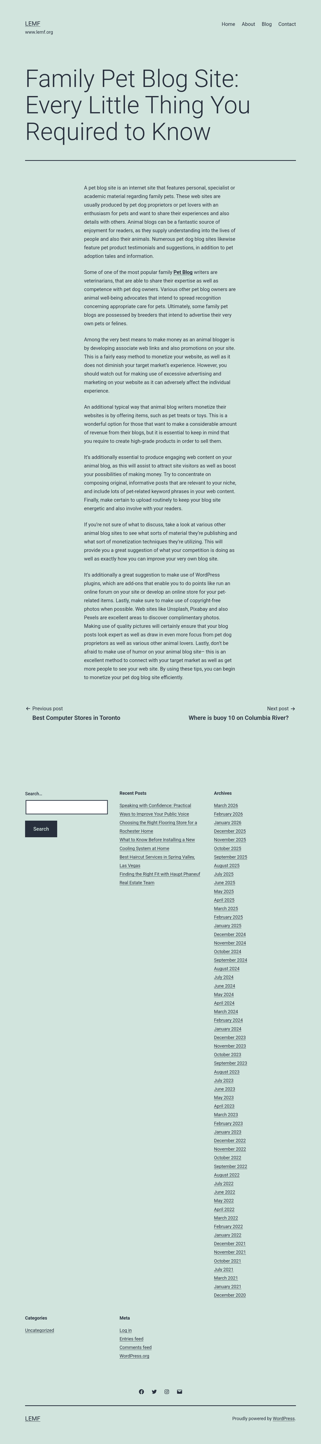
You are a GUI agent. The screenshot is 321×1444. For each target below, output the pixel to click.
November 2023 (230, 1046)
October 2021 (227, 1261)
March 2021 (226, 1278)
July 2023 (223, 1080)
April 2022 (224, 1209)
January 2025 (227, 925)
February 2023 (228, 1123)
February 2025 (228, 917)
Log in (126, 1330)
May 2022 (224, 1200)
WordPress (284, 1418)
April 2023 (224, 1106)
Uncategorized (39, 1330)
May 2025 (224, 891)
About (248, 24)
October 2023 (227, 1054)
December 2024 (230, 934)
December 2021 (230, 1243)
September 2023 (230, 1063)
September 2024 (230, 960)
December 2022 (230, 1140)
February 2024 (228, 1020)
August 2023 (226, 1072)
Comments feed (136, 1347)
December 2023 (230, 1037)
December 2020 (230, 1295)
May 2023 (224, 1097)
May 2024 (224, 994)
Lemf (32, 23)
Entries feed (131, 1338)
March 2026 (226, 805)
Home (228, 24)
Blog (267, 24)
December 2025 (230, 831)
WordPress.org (134, 1356)
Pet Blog (183, 272)
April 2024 (224, 1003)
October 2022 (227, 1157)
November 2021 (230, 1252)
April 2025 (224, 900)
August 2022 (226, 1175)
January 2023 (227, 1132)
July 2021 (223, 1269)
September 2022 (230, 1166)
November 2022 (230, 1149)
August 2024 (226, 968)
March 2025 (226, 908)
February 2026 (228, 814)
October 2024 (227, 951)
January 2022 (227, 1235)
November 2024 (230, 943)
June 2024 (224, 986)
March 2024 (226, 1011)
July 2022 (223, 1183)
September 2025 (230, 857)
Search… (33, 793)
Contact (287, 24)
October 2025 (227, 848)
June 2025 (224, 882)
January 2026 (227, 822)
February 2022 (228, 1226)
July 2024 (223, 977)
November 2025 (230, 839)
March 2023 (226, 1114)
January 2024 (227, 1029)
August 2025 (226, 865)
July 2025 (223, 874)
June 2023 (224, 1089)
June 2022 (224, 1192)
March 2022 (226, 1218)
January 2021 (227, 1286)
